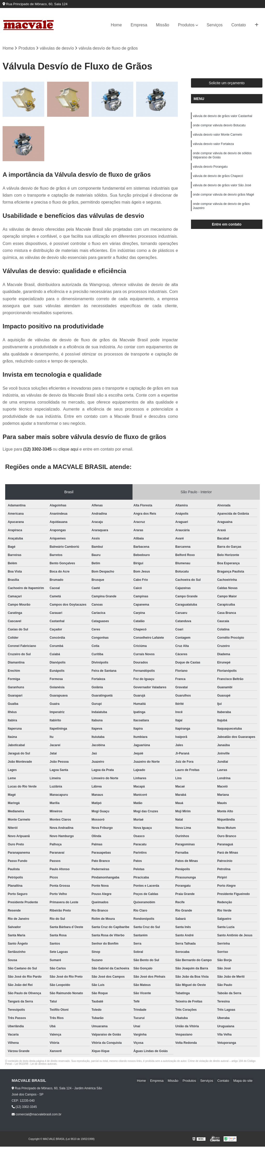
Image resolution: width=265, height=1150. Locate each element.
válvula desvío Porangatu (210, 170)
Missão (162, 25)
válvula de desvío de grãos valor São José (222, 190)
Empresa (139, 25)
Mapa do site (243, 1081)
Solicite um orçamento (227, 83)
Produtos (186, 25)
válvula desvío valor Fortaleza (213, 146)
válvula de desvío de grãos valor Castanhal (222, 117)
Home (116, 25)
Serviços (215, 25)
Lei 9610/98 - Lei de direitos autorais (36, 1064)
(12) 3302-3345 (38, 449)
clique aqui (68, 449)
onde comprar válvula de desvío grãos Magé (223, 200)
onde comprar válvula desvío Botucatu (219, 126)
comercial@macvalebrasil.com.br (36, 1115)
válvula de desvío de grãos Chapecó (218, 180)
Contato (238, 25)
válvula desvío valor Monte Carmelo (217, 136)
